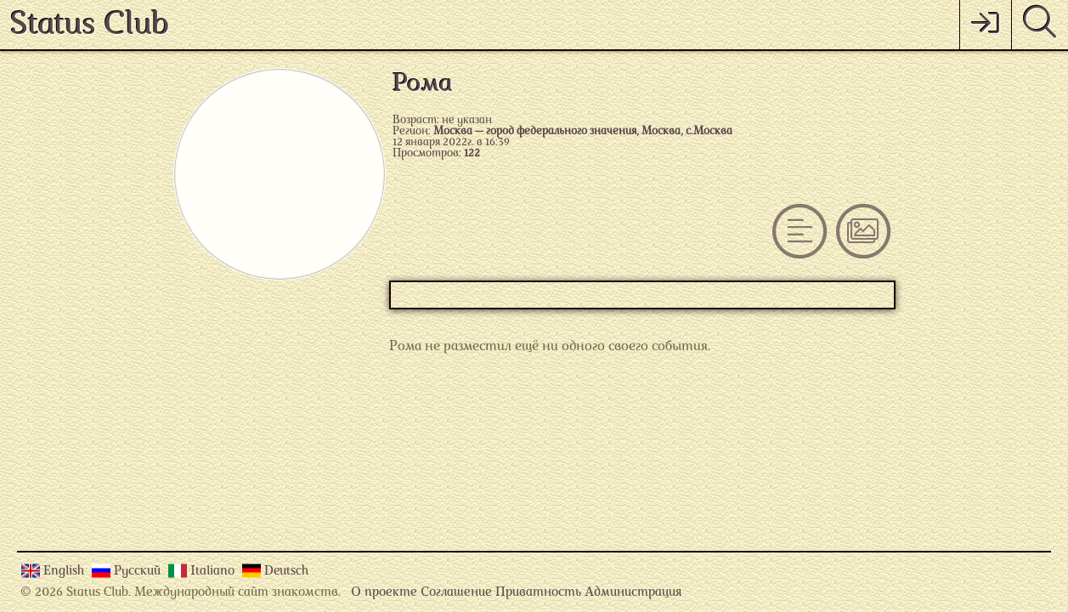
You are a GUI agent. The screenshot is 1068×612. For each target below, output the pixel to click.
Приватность (538, 592)
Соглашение (456, 592)
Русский (139, 571)
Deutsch (286, 571)
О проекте (384, 592)
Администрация (633, 592)
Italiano (214, 571)
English (65, 571)
